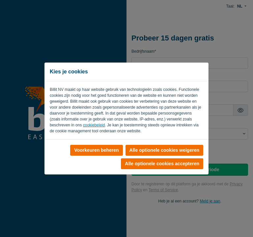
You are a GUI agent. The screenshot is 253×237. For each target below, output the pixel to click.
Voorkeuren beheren (96, 150)
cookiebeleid (94, 125)
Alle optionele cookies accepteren (162, 163)
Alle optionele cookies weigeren (164, 150)
